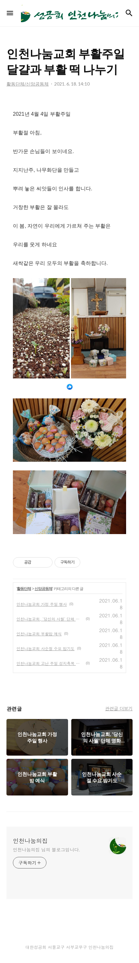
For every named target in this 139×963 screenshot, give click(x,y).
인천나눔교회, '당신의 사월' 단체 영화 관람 (49, 619)
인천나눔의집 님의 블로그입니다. (46, 849)
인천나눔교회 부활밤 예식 (39, 633)
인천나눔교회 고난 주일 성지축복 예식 (49, 663)
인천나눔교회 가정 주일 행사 (41, 604)
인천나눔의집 (30, 841)
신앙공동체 (43, 588)
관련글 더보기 (119, 708)
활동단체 (24, 588)
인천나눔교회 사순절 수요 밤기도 (45, 648)
